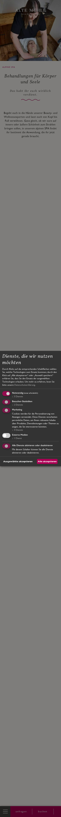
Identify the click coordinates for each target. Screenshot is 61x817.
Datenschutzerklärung (24, 384)
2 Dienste (17, 404)
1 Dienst (17, 438)
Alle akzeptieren (47, 461)
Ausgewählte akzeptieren (18, 461)
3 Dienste (17, 396)
